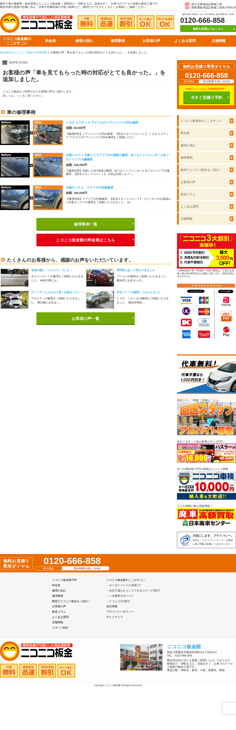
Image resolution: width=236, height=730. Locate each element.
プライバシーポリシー (120, 611)
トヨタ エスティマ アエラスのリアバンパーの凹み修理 (102, 122)
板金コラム (188, 194)
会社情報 (111, 606)
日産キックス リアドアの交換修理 (89, 187)
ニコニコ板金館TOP (64, 579)
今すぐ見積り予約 (206, 97)
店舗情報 (219, 41)
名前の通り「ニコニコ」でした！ (51, 270)
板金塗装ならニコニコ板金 (16, 52)
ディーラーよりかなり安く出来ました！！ (57, 292)
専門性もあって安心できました (136, 270)
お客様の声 (151, 41)
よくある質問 (185, 41)
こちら (18, 95)
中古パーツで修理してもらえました (139, 292)
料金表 (50, 41)
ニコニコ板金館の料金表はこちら (85, 240)
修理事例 (118, 41)
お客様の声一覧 (85, 318)
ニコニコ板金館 (184, 646)
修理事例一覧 (85, 224)
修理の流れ (84, 41)
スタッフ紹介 (60, 627)
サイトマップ (114, 616)
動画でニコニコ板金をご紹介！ (201, 169)
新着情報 (41, 52)
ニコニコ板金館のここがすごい (17, 41)
